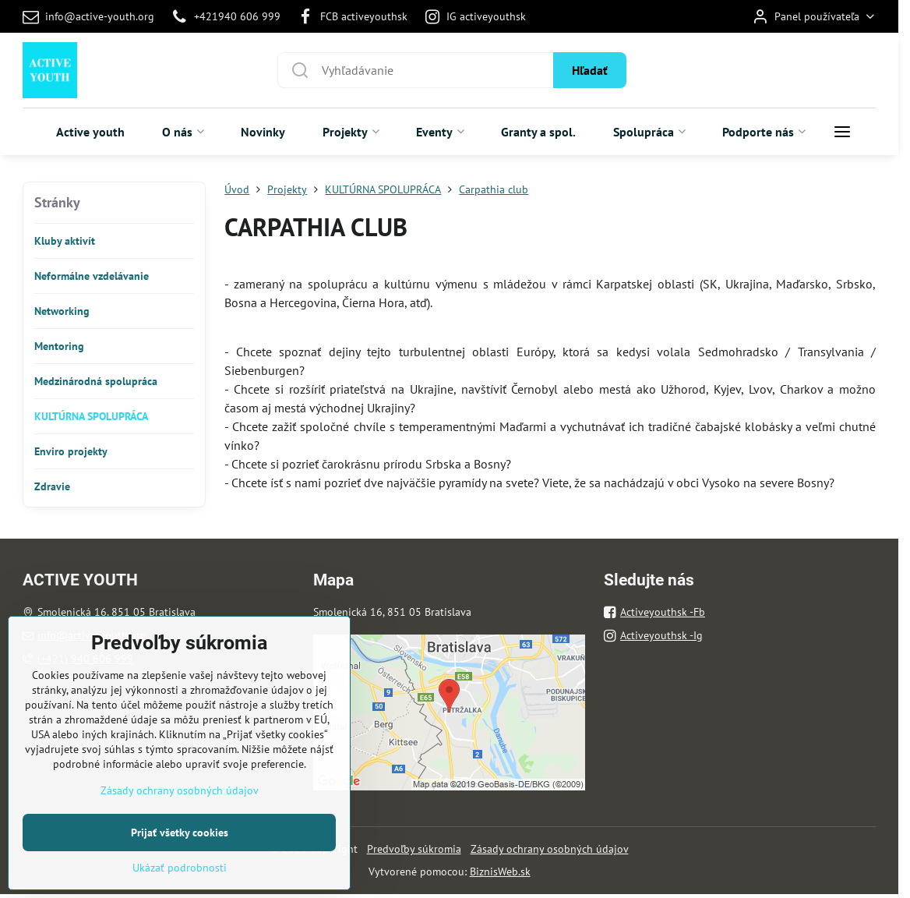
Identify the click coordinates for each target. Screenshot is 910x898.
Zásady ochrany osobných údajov (550, 849)
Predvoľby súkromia (414, 849)
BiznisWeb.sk (500, 871)
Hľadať (590, 70)
